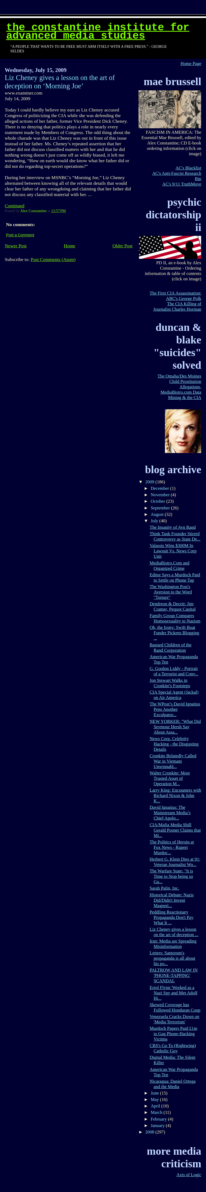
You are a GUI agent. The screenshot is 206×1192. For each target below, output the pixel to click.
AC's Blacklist (188, 168)
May (155, 1099)
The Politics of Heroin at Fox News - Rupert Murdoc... (172, 847)
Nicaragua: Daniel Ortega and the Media (173, 1084)
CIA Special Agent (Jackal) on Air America (174, 695)
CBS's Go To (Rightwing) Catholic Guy (173, 1048)
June (155, 1093)
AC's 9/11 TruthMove (181, 184)
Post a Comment (20, 235)
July (155, 520)
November (161, 494)
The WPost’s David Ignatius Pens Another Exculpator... (175, 709)
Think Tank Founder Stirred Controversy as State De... (175, 536)
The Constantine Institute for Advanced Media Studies (97, 31)
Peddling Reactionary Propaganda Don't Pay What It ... (172, 917)
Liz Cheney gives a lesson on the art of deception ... (174, 932)
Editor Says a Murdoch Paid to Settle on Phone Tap (175, 577)
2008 (150, 1132)
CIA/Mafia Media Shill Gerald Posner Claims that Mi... (175, 830)
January (158, 1125)
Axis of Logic (188, 1174)
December (160, 488)
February (159, 1119)
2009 (150, 481)
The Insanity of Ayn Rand (173, 527)
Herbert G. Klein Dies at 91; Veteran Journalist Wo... (175, 862)
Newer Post (16, 245)
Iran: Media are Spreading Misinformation (173, 944)
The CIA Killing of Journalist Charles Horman (177, 306)
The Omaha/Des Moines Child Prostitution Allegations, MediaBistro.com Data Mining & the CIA (179, 387)
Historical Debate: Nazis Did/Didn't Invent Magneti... (172, 900)
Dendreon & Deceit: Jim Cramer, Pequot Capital (173, 606)
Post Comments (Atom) (53, 259)
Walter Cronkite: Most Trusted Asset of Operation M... (170, 778)
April (156, 1105)
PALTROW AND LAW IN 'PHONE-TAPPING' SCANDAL (174, 975)
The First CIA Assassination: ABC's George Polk (175, 296)
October (158, 501)
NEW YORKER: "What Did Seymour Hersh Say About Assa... (175, 727)
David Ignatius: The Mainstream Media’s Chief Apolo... (170, 813)
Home (69, 245)
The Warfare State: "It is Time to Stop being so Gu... (171, 876)
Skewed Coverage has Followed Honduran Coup (175, 1007)
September (161, 507)
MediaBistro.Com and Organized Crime (169, 565)
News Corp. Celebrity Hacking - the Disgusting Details (174, 744)
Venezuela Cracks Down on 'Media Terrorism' (174, 1019)
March (157, 1112)
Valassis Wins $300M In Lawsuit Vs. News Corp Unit (173, 551)
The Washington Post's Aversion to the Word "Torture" (171, 592)
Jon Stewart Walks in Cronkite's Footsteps (170, 683)
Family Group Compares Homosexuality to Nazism (175, 618)
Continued (14, 205)
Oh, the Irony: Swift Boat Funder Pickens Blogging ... (174, 633)
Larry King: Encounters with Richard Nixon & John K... (175, 795)
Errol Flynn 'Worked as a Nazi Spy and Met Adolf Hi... (173, 993)
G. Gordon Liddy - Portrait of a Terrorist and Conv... (174, 671)
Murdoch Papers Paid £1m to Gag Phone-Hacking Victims (173, 1034)
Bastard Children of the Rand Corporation (171, 647)
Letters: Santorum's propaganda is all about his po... (172, 958)
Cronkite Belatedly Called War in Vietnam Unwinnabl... (173, 761)
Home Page (191, 63)
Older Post (122, 245)
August (158, 514)
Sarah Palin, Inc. (164, 888)
